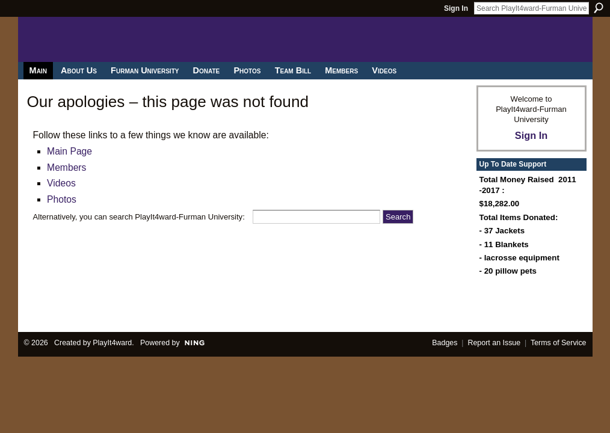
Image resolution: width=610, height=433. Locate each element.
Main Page (69, 151)
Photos (61, 199)
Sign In (456, 8)
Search (598, 7)
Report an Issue (493, 343)
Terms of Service (559, 343)
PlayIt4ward (112, 343)
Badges (444, 343)
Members (66, 167)
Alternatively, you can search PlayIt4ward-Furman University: (139, 216)
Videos (61, 183)
